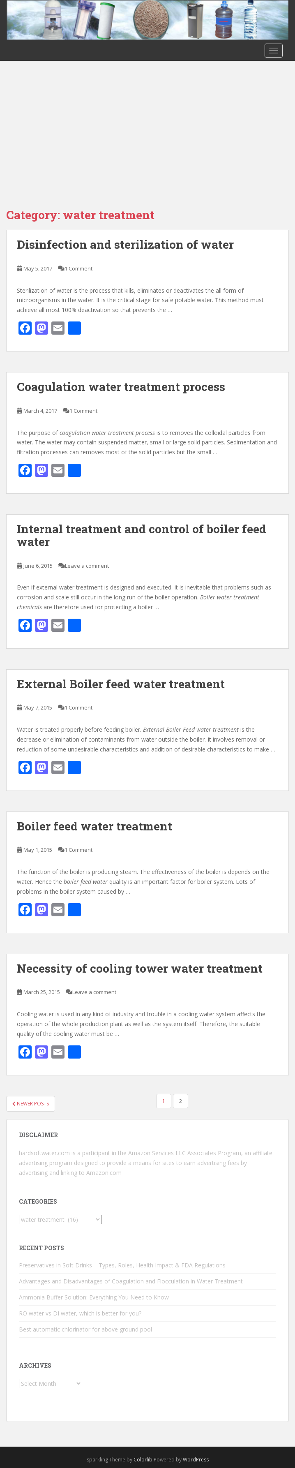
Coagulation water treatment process (121, 386)
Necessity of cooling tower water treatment (140, 968)
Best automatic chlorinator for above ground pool (85, 1329)
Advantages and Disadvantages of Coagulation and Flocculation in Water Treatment (131, 1281)
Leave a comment (87, 565)
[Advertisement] (147, 122)
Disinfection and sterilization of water (125, 244)
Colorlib (143, 1459)
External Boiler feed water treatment (121, 683)
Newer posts (30, 1103)
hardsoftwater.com (44, 1153)
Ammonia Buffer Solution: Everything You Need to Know (94, 1297)
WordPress (196, 1459)
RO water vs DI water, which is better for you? (80, 1313)
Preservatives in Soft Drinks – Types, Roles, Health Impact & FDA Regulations (122, 1265)
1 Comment (78, 268)
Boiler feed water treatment (94, 826)
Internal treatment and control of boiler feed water (141, 535)
